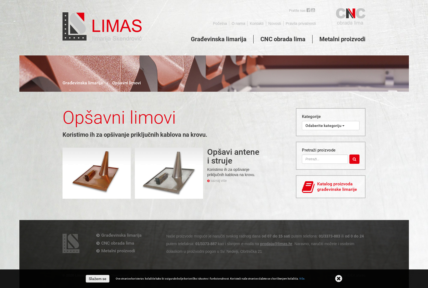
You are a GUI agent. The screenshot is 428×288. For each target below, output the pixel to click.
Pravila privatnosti (301, 23)
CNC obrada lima (282, 39)
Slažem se (97, 279)
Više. (302, 278)
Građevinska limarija (218, 39)
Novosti (274, 23)
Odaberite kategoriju (324, 125)
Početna (220, 23)
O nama (238, 23)
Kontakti (257, 23)
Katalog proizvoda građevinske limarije (329, 187)
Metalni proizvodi (342, 39)
